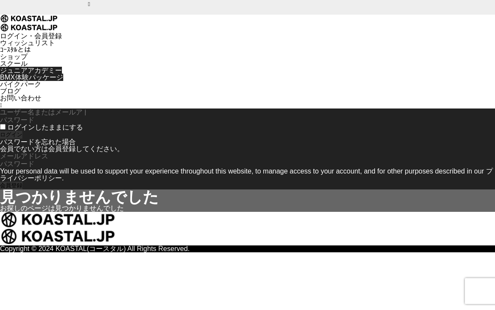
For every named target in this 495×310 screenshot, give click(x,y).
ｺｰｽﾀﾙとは (15, 49)
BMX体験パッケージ (31, 77)
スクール (14, 63)
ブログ (10, 91)
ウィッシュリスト (27, 42)
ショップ (14, 56)
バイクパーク (20, 84)
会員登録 (11, 185)
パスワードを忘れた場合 (38, 142)
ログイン (11, 134)
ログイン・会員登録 (31, 36)
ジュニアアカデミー (31, 70)
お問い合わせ (20, 98)
